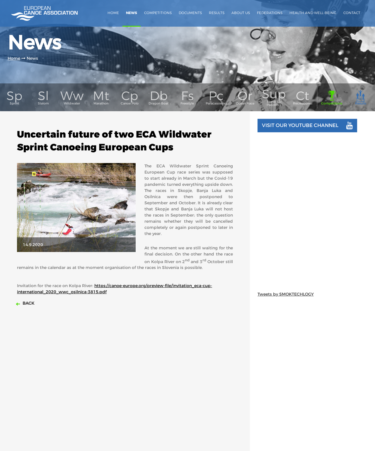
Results (216, 13)
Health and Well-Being (312, 13)
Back (27, 303)
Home (113, 13)
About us (240, 13)
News (131, 13)
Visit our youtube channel (307, 125)
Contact (351, 13)
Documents (190, 13)
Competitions (158, 13)
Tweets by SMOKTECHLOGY (286, 294)
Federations (269, 13)
